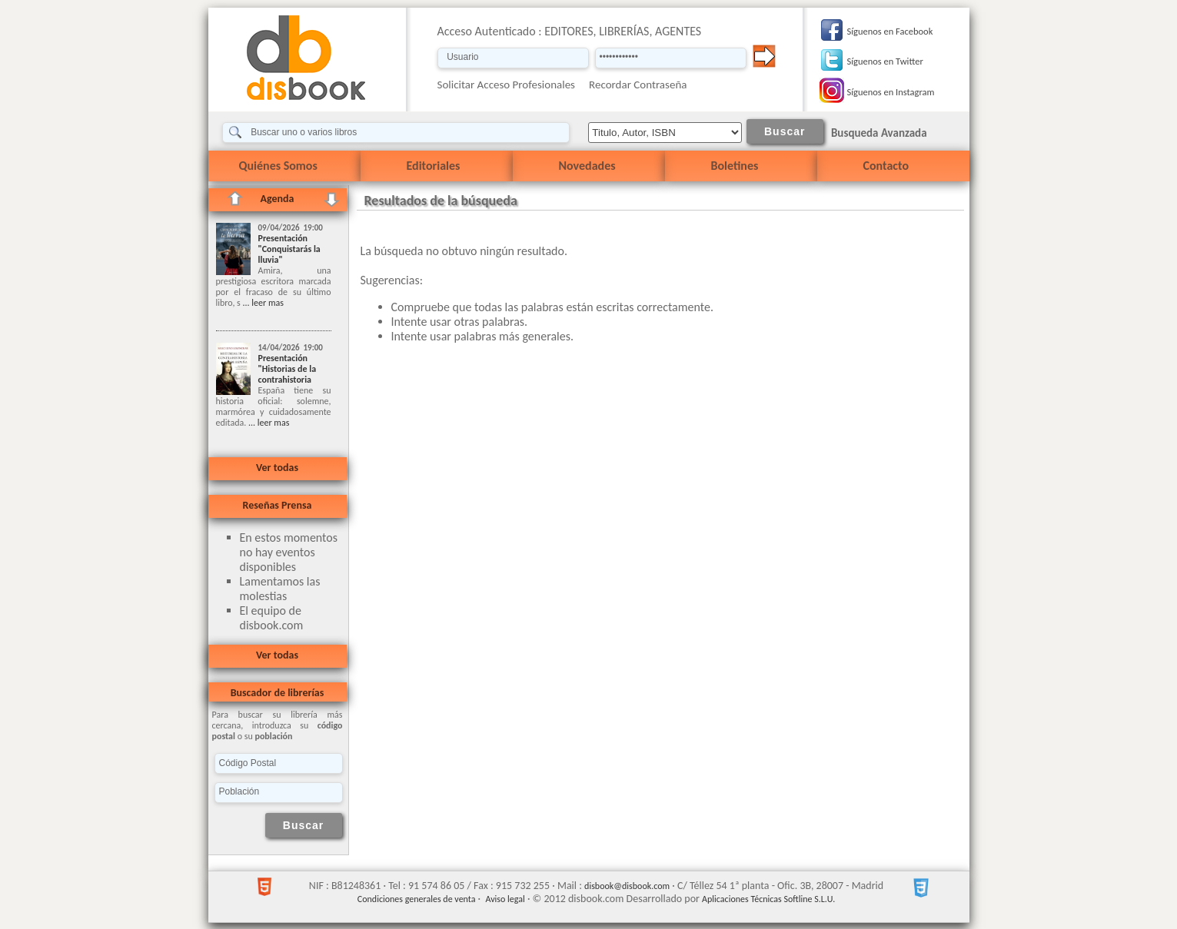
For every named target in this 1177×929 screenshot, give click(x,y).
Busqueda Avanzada (879, 133)
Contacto (886, 165)
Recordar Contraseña (638, 84)
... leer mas (262, 302)
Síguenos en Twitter (885, 61)
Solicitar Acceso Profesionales (506, 84)
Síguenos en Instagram (891, 92)
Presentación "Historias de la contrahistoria (287, 369)
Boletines (735, 165)
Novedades (587, 165)
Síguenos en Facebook (890, 31)
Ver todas (277, 467)
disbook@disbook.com (627, 886)
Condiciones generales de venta (416, 899)
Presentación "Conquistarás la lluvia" (289, 249)
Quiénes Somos (278, 165)
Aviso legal (504, 899)
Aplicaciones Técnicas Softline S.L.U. (768, 899)
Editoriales (433, 165)
